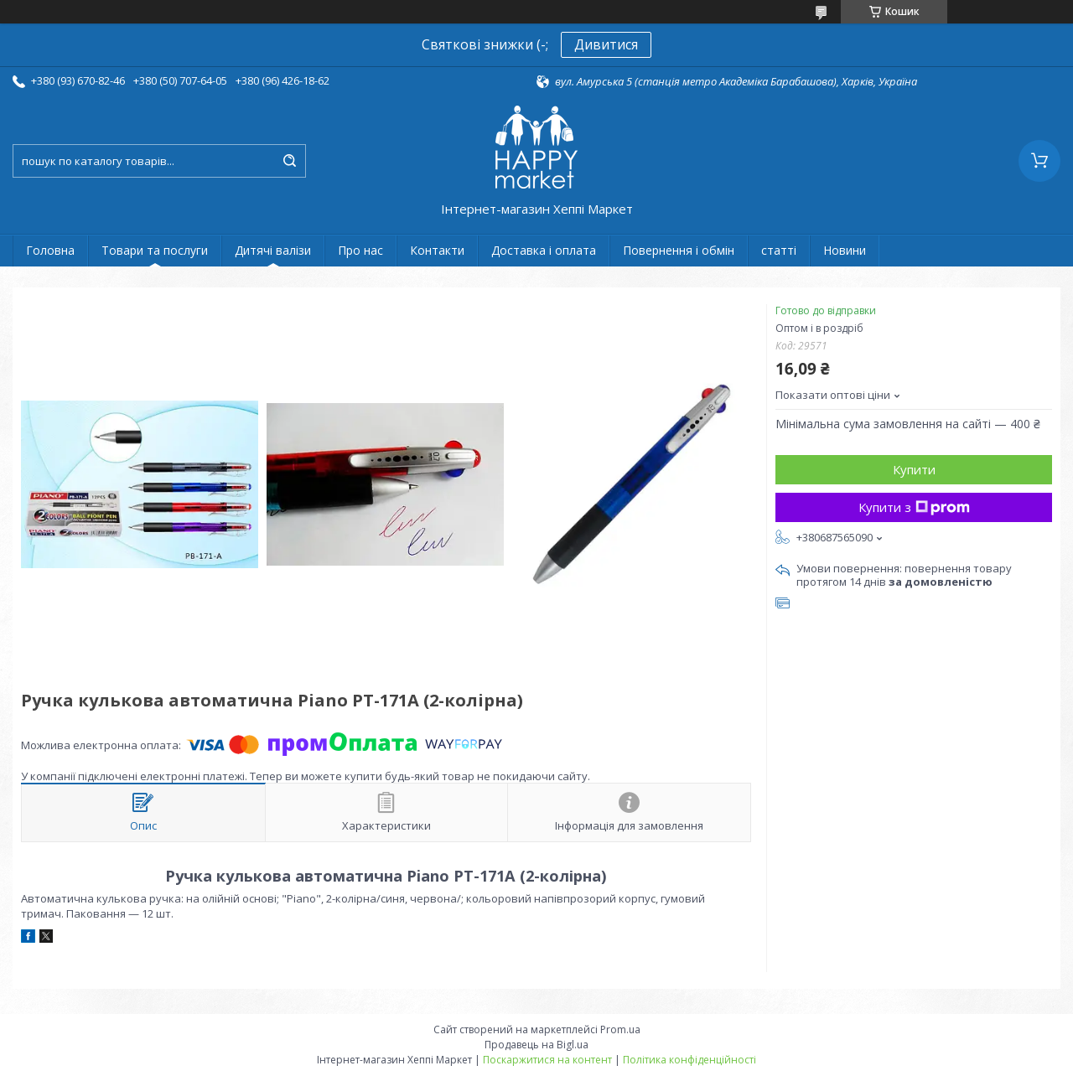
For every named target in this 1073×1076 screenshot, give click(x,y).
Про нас (360, 250)
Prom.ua (620, 1029)
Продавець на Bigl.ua (536, 1044)
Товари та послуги (154, 250)
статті (778, 250)
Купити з (914, 507)
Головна (50, 250)
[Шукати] (289, 161)
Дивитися (606, 44)
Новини (844, 250)
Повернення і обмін (678, 250)
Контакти (437, 250)
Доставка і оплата (543, 250)
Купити (914, 469)
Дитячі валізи (273, 250)
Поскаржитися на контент (547, 1060)
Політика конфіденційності (689, 1060)
